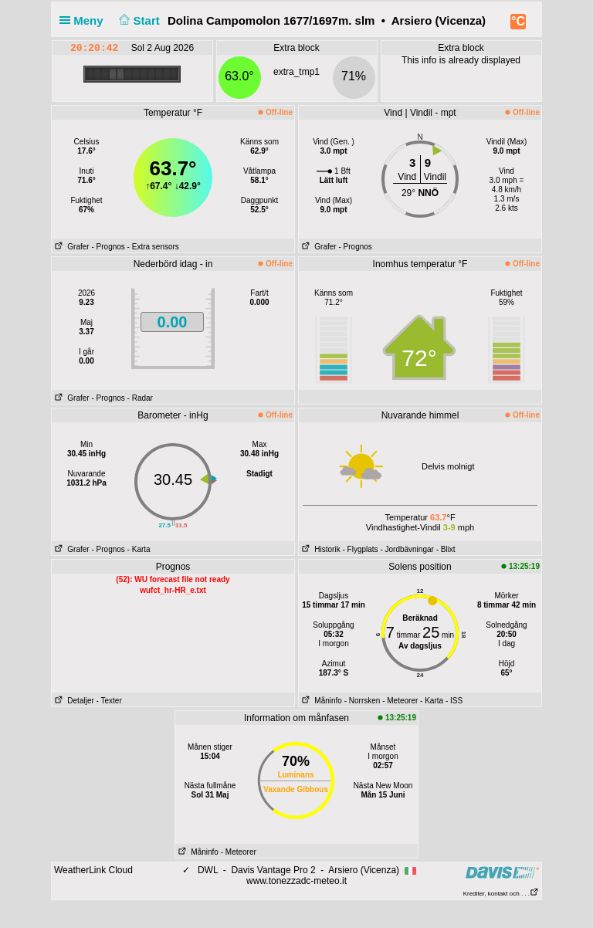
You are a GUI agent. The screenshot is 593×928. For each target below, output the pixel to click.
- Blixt (446, 549)
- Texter (109, 700)
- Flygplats (360, 549)
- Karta (139, 549)
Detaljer (73, 700)
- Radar (140, 398)
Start (138, 20)
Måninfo (320, 700)
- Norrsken (362, 700)
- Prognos (107, 246)
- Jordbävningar (406, 549)
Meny (84, 20)
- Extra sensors (153, 246)
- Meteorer (400, 700)
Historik (320, 549)
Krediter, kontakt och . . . (501, 893)
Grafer (71, 246)
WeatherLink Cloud (93, 870)
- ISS (454, 700)
